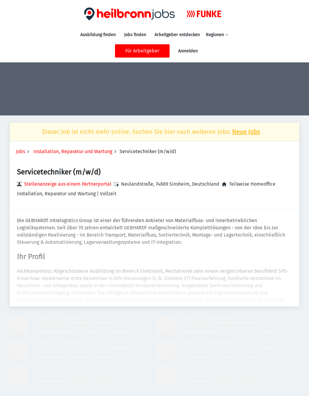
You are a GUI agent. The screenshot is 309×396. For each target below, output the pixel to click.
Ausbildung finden (98, 34)
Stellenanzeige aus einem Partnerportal (67, 184)
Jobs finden (135, 34)
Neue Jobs (246, 131)
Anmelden (188, 51)
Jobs (20, 151)
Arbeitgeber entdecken (177, 34)
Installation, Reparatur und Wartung (72, 151)
